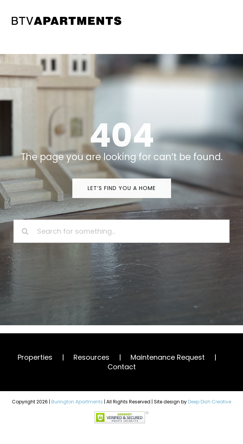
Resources (91, 357)
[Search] (25, 231)
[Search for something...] (121, 231)
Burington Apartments (77, 401)
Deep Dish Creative (209, 401)
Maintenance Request (167, 357)
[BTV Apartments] (66, 18)
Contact (122, 367)
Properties (35, 357)
